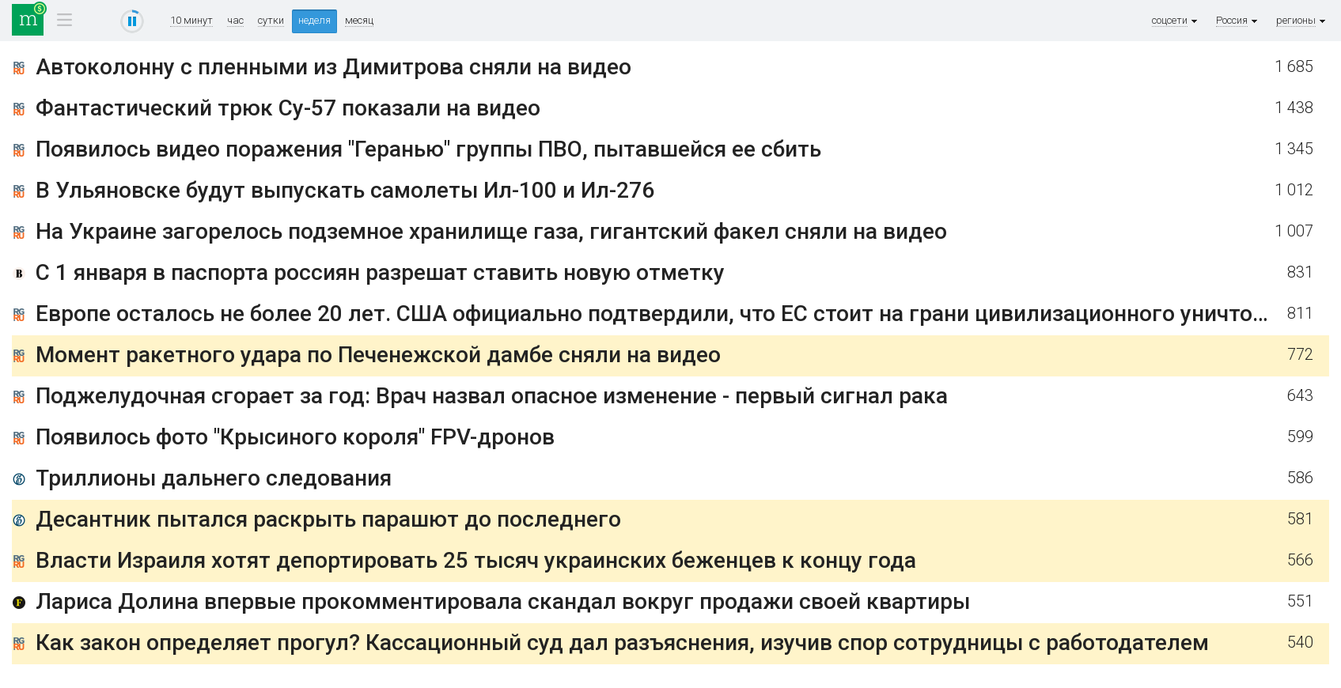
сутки (271, 20)
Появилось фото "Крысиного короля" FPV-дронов (295, 437)
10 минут (191, 20)
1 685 (1294, 66)
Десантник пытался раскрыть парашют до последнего (328, 519)
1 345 (1294, 149)
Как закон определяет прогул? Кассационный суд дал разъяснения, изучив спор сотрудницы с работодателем (622, 642)
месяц (359, 20)
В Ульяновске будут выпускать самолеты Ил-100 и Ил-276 (345, 190)
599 (1300, 436)
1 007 (1294, 231)
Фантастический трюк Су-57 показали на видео (288, 108)
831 (1300, 272)
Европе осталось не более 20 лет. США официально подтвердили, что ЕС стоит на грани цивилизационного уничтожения (678, 314)
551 (1300, 601)
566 (1300, 560)
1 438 (1294, 107)
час (235, 20)
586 (1300, 478)
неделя (314, 20)
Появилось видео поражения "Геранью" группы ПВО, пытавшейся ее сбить (428, 149)
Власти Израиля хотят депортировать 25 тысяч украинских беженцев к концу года (476, 560)
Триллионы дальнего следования (214, 478)
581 (1300, 519)
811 (1300, 313)
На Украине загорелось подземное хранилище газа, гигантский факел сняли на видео (491, 231)
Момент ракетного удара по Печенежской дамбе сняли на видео (378, 355)
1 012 (1294, 190)
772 (1300, 354)
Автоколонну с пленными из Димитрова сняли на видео (333, 67)
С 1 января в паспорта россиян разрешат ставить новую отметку (380, 272)
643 (1300, 395)
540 (1300, 642)
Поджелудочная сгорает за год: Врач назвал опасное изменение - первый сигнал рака (492, 396)
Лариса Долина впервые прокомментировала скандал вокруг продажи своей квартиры (503, 601)
